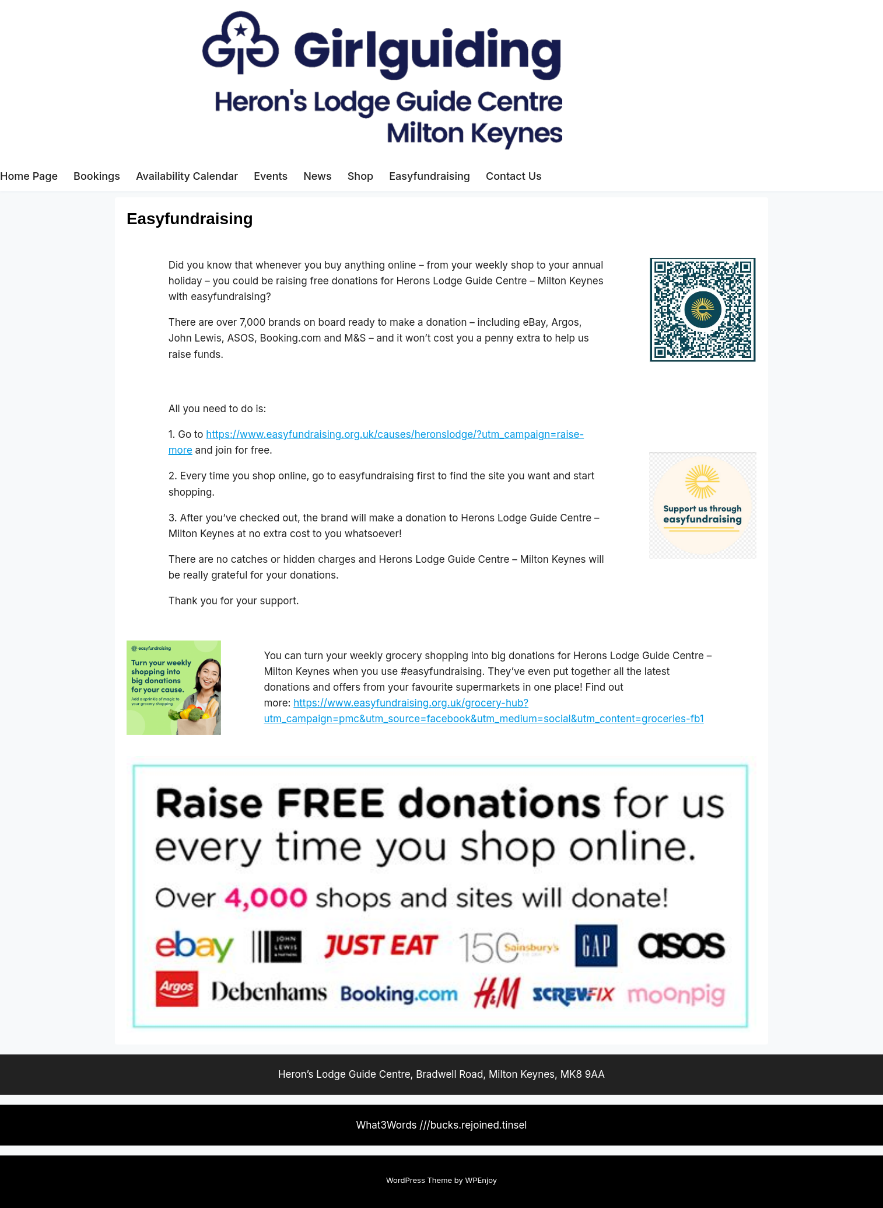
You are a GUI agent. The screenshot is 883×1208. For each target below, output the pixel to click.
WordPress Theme (419, 1180)
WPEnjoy (481, 1180)
